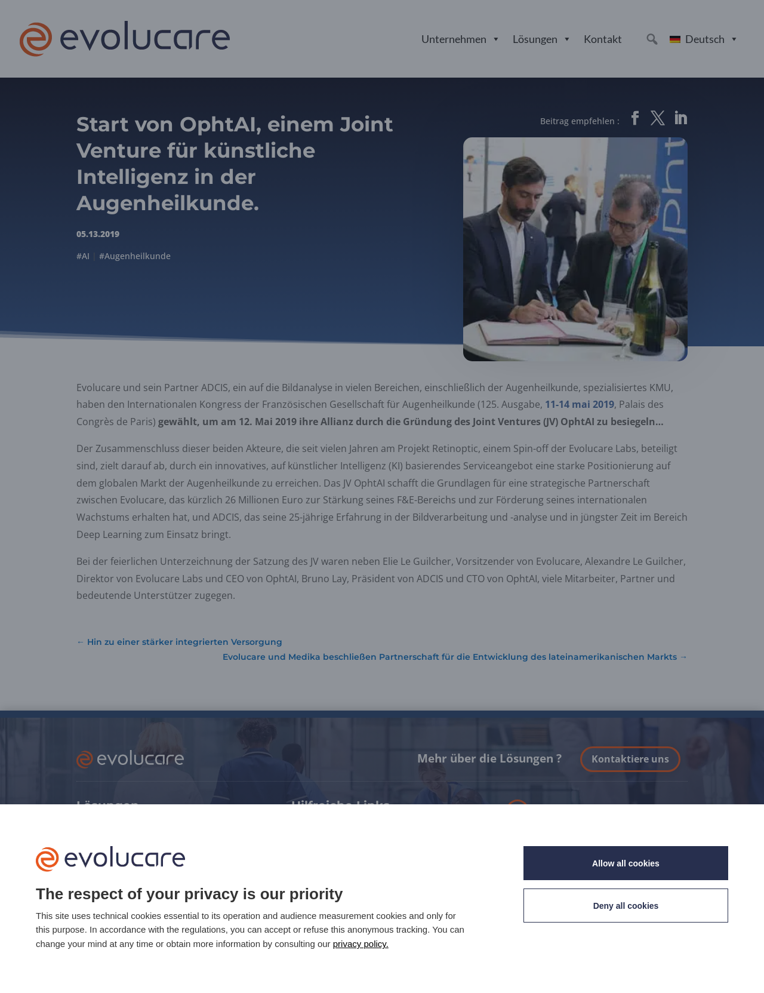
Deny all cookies (626, 906)
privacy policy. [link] (361, 944)
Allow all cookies (626, 863)
